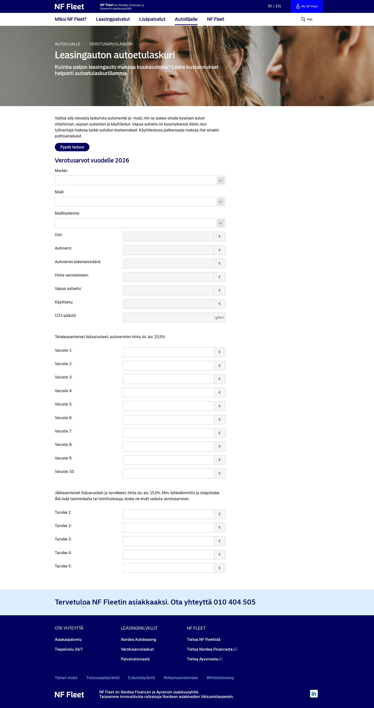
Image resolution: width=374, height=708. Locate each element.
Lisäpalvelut (152, 19)
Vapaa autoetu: (68, 288)
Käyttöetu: (64, 302)
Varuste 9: (63, 458)
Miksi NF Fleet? (71, 19)
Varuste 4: (63, 391)
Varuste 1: (63, 350)
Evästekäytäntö (141, 678)
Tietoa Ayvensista (202, 659)
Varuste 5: (63, 404)
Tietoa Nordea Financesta (210, 649)
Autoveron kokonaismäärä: (78, 261)
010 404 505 (235, 602)
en (278, 6)
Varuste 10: (64, 471)
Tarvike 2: (63, 526)
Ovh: (59, 234)
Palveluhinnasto (135, 659)
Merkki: (61, 170)
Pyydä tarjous (72, 147)
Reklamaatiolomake (181, 678)
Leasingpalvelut (113, 19)
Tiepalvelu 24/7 (69, 649)
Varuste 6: (63, 418)
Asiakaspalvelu (68, 639)
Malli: (59, 192)
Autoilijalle (186, 19)
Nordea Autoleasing (138, 639)
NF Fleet (215, 19)
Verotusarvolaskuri (137, 649)
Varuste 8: (63, 444)
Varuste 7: (63, 431)
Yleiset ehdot (66, 678)
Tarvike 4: (63, 553)
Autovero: (63, 248)
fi (270, 6)
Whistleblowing (220, 678)
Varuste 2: (63, 364)
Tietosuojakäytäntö (102, 678)
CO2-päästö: (66, 315)
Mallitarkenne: (67, 213)
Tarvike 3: (63, 539)
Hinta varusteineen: (72, 275)
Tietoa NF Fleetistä (203, 639)
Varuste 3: (63, 377)
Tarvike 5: (63, 566)
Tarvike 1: (63, 512)
